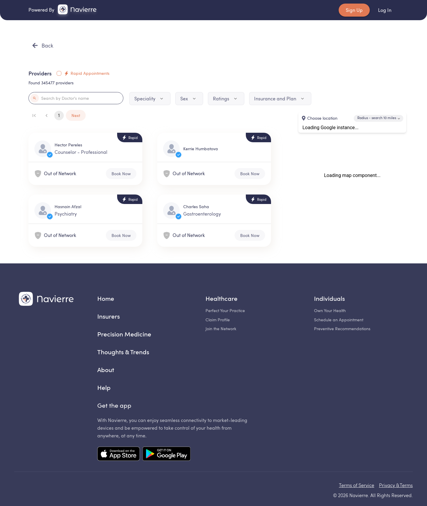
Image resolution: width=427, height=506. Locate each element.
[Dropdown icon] (161, 98)
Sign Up (354, 10)
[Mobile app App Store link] (118, 454)
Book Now (121, 173)
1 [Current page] (59, 115)
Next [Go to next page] (76, 115)
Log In (385, 10)
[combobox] (378, 118)
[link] (77, 9)
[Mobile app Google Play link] (166, 454)
